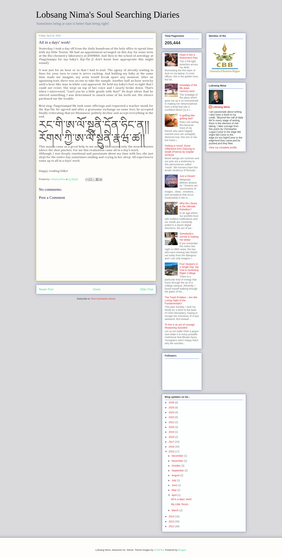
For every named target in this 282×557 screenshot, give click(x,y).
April (174, 495)
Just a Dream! (187, 176)
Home (97, 289)
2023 (172, 417)
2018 (172, 437)
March (175, 510)
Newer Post (46, 289)
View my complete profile (223, 147)
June (175, 485)
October (176, 465)
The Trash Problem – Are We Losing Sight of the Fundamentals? (181, 300)
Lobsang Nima (221, 107)
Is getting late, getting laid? (187, 117)
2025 (172, 407)
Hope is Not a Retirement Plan (189, 56)
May (174, 490)
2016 (172, 446)
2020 (172, 427)
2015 (172, 451)
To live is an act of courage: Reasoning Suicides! (180, 326)
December (178, 455)
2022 (172, 422)
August (176, 475)
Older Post (146, 289)
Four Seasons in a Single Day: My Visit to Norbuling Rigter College (189, 268)
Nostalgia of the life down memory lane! (188, 88)
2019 (172, 431)
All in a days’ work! (181, 499)
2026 (172, 402)
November (178, 460)
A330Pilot (159, 550)
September (178, 470)
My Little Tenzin (179, 504)
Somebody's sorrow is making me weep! (189, 236)
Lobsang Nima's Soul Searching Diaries (107, 15)
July (174, 480)
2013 (172, 521)
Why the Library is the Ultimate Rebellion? (188, 206)
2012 (172, 526)
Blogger (182, 550)
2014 (172, 516)
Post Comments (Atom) (103, 298)
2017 (172, 441)
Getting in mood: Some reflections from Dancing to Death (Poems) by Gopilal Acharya (180, 150)
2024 (172, 412)
